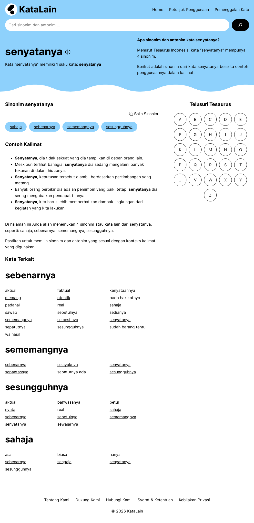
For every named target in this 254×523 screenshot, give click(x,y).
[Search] (240, 25)
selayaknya (67, 364)
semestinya (67, 319)
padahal (12, 305)
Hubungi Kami (119, 499)
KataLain (38, 9)
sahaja (16, 126)
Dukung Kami (87, 499)
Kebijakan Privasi (194, 499)
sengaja (64, 461)
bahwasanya (68, 402)
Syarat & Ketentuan (155, 499)
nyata (10, 409)
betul (114, 402)
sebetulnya (67, 312)
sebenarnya (44, 126)
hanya (115, 454)
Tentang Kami (56, 499)
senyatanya (120, 319)
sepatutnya (15, 326)
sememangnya (80, 126)
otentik (63, 297)
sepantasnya (16, 371)
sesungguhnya (119, 126)
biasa (62, 454)
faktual (63, 290)
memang (13, 297)
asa (8, 454)
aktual (10, 290)
